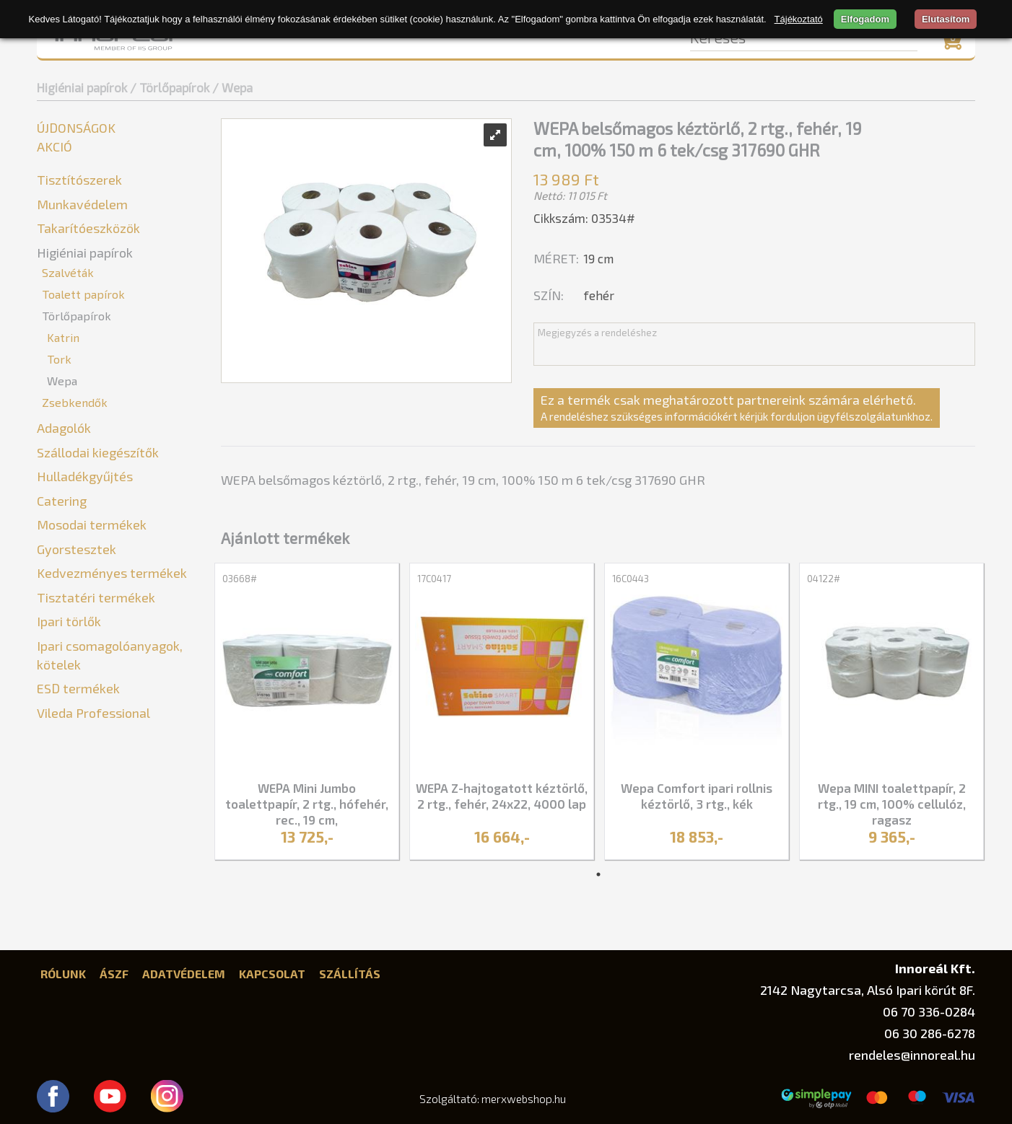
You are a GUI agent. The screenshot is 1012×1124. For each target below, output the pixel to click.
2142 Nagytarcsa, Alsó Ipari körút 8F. (867, 990)
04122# (823, 578)
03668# (239, 578)
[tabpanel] (306, 713)
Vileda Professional (93, 713)
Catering (62, 501)
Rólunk (63, 973)
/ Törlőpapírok (169, 87)
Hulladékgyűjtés (85, 476)
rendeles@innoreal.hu (912, 1055)
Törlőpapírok (76, 315)
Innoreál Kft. (935, 967)
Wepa (62, 380)
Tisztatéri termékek (96, 597)
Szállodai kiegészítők (98, 452)
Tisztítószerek (79, 180)
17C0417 (434, 578)
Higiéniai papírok (82, 87)
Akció (54, 146)
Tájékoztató (799, 19)
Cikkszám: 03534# (584, 218)
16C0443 (630, 578)
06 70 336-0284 (929, 1011)
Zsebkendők (75, 402)
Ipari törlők (69, 621)
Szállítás (349, 973)
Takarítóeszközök (88, 228)
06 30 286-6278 (929, 1033)
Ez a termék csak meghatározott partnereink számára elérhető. (737, 407)
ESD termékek (78, 688)
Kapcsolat (272, 973)
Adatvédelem (183, 973)
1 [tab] (598, 874)
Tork (59, 359)
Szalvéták (68, 272)
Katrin (63, 337)
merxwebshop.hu (523, 1098)
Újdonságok (76, 128)
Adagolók (64, 428)
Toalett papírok (83, 294)
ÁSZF (114, 973)
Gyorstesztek (76, 549)
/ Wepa (232, 87)
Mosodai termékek (92, 524)
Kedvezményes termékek (112, 573)
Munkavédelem (82, 204)
